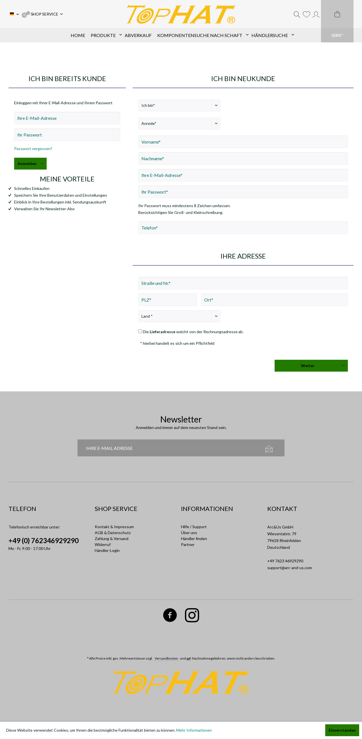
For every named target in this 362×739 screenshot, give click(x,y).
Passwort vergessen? (33, 148)
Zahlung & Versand (111, 538)
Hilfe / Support (194, 526)
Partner (188, 544)
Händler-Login (107, 550)
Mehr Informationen (194, 730)
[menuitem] (42, 14)
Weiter (322, 364)
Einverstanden (342, 730)
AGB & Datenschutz (113, 532)
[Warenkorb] (337, 21)
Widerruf (103, 544)
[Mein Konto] (316, 14)
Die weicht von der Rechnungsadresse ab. (193, 331)
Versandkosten (166, 658)
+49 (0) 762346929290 (43, 540)
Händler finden (194, 538)
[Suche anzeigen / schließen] (296, 14)
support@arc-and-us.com (289, 567)
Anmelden (30, 162)
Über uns (189, 532)
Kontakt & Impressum (114, 526)
